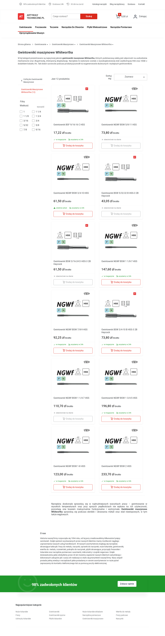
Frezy (18, 615)
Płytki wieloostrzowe (97, 27)
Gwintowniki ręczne (57, 615)
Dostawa (131, 4)
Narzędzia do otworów (73, 27)
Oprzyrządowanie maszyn (31, 33)
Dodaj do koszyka (73, 145)
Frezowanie (40, 27)
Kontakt (141, 4)
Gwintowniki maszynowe (92, 619)
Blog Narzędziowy (117, 4)
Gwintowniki (54, 612)
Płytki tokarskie (55, 619)
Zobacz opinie (127, 583)
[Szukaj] (65, 16)
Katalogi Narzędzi (99, 4)
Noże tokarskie (22, 612)
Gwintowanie (25, 27)
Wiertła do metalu (123, 612)
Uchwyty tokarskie (23, 619)
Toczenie (54, 27)
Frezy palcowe (122, 615)
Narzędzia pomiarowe (121, 27)
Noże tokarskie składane (92, 612)
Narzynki (119, 619)
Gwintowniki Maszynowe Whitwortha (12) (32, 90)
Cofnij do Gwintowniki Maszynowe (31, 80)
